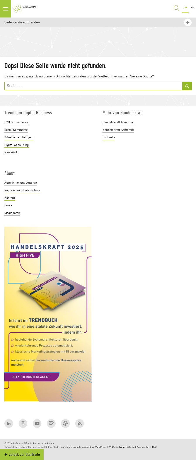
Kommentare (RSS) (146, 447)
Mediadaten (12, 213)
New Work (11, 152)
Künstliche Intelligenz (19, 137)
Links (8, 205)
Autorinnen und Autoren (20, 182)
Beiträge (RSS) (123, 447)
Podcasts (108, 137)
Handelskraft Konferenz (118, 129)
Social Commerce (16, 129)
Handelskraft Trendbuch (118, 122)
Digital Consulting (16, 145)
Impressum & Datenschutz (22, 190)
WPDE (112, 447)
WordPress (100, 447)
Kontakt (9, 197)
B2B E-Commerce (16, 122)
